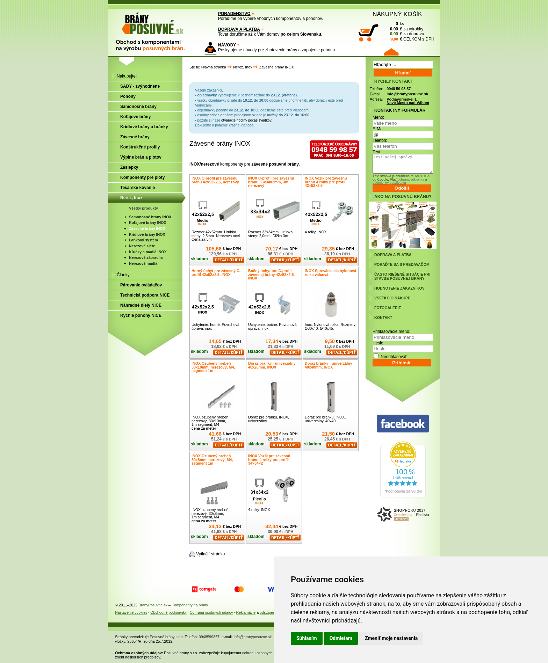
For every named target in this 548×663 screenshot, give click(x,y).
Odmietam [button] (341, 638)
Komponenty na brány (190, 605)
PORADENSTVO (234, 13)
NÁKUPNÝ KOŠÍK (397, 13)
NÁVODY (227, 45)
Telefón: (380, 140)
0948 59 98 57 (399, 89)
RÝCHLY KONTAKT (393, 81)
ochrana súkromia (410, 179)
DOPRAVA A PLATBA (239, 29)
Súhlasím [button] (306, 638)
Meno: (378, 117)
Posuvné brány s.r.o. (167, 637)
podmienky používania (389, 182)
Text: (377, 152)
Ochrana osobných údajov (211, 612)
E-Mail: (379, 128)
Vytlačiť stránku (210, 554)
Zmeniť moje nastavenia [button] (391, 638)
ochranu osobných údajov (263, 653)
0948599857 (209, 637)
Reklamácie (246, 612)
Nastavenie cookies (131, 612)
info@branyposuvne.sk (407, 94)
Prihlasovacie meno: (391, 331)
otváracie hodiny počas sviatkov (246, 120)
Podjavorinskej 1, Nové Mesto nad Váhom (408, 101)
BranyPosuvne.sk (152, 605)
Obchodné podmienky (168, 612)
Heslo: (378, 343)
